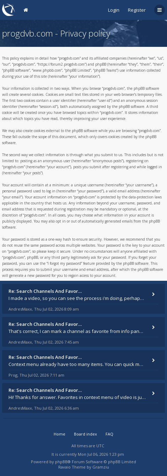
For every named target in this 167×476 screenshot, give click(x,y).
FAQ (109, 434)
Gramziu (100, 467)
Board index (85, 434)
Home (59, 434)
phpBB (61, 461)
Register (137, 10)
